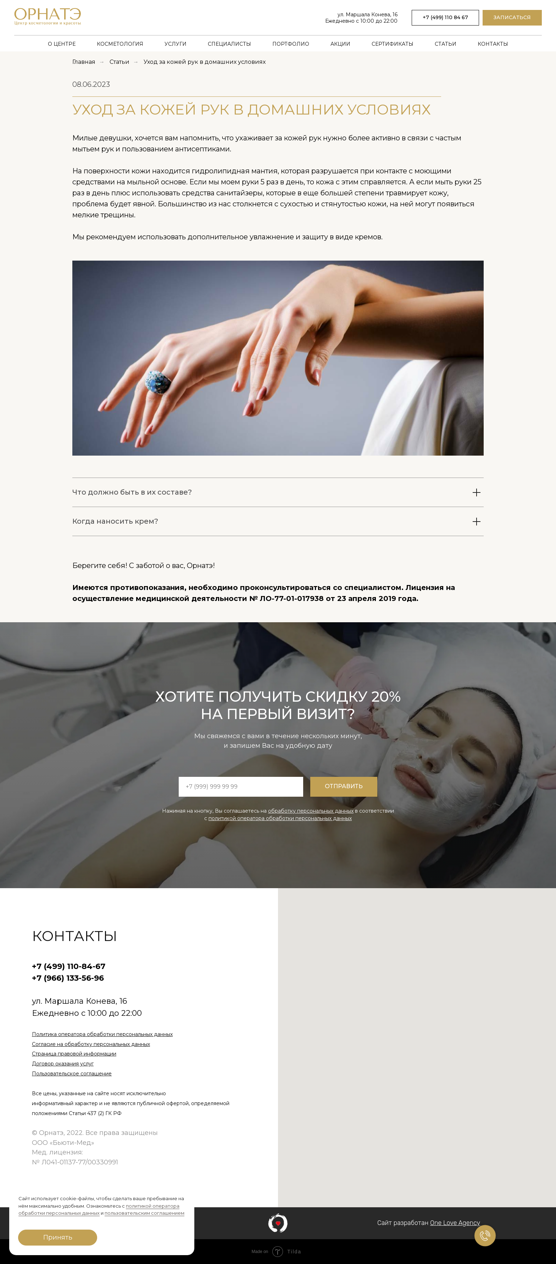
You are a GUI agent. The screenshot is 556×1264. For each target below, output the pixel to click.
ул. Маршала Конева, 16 (367, 14)
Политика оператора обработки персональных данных (102, 1034)
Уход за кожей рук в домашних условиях (205, 62)
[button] (512, 18)
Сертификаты (392, 44)
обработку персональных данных (311, 811)
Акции (340, 44)
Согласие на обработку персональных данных (91, 1044)
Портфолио (290, 44)
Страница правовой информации (74, 1054)
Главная (83, 62)
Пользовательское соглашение (72, 1073)
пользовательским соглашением (144, 1213)
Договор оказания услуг (63, 1063)
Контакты (493, 44)
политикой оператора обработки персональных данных (280, 818)
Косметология (120, 44)
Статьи (445, 44)
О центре (62, 44)
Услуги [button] (176, 44)
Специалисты (229, 44)
